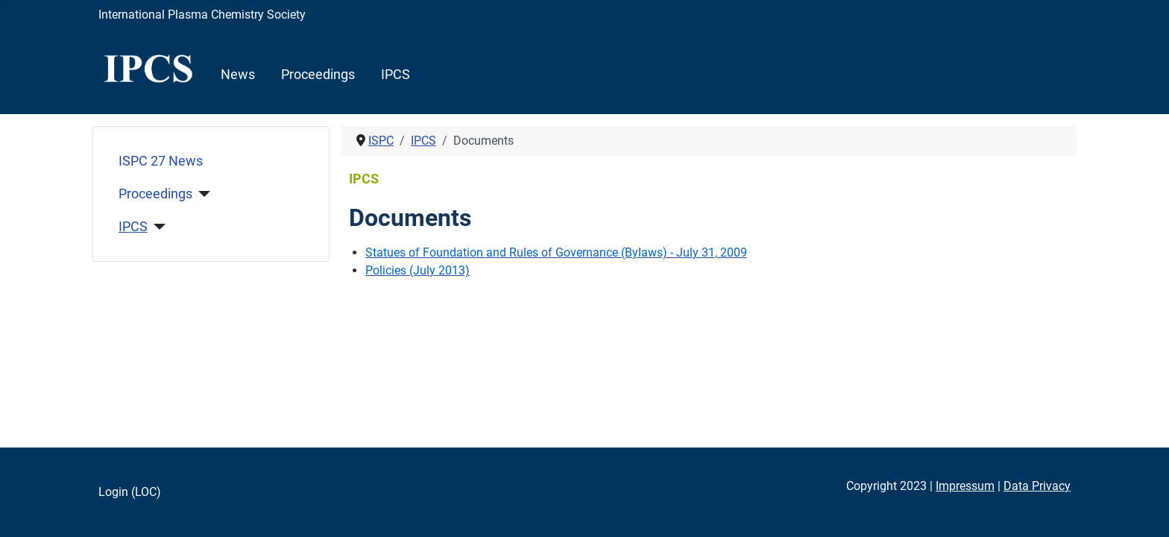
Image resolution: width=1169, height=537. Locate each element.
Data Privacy (1037, 486)
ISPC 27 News (161, 161)
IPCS (395, 74)
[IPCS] (157, 227)
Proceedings (318, 74)
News (238, 74)
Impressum (965, 486)
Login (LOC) (129, 492)
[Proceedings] (201, 194)
